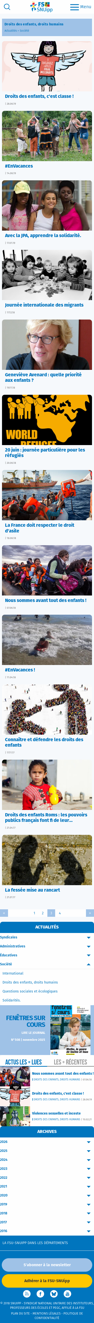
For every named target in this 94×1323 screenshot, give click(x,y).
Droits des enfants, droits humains (30, 982)
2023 (47, 1169)
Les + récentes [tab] (70, 1062)
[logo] (41, 7)
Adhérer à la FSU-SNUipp (47, 1281)
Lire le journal (33, 1033)
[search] (7, 7)
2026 (47, 1142)
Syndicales (47, 937)
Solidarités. (12, 1000)
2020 (47, 1195)
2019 (47, 1204)
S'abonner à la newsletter (47, 1265)
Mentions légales (47, 1313)
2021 (47, 1186)
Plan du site (20, 1313)
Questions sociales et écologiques (30, 991)
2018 (47, 1213)
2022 (47, 1178)
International (13, 973)
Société (24, 30)
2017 (47, 1222)
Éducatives (47, 955)
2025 (47, 1151)
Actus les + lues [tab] (23, 1062)
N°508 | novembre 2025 (28, 1040)
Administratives (47, 946)
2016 (47, 1231)
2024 (47, 1160)
